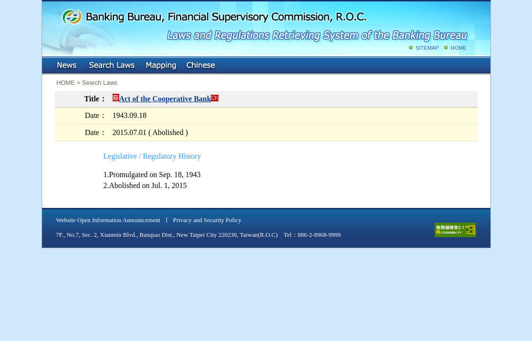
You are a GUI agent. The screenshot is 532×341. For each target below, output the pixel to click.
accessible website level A (455, 230)
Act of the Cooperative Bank (165, 99)
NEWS (68, 65)
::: (49, 64)
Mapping (160, 65)
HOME (459, 48)
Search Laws (112, 65)
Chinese (201, 65)
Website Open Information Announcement (108, 220)
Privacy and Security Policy (207, 220)
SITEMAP (427, 48)
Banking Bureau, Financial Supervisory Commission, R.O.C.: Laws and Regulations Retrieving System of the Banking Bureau (264, 24)
